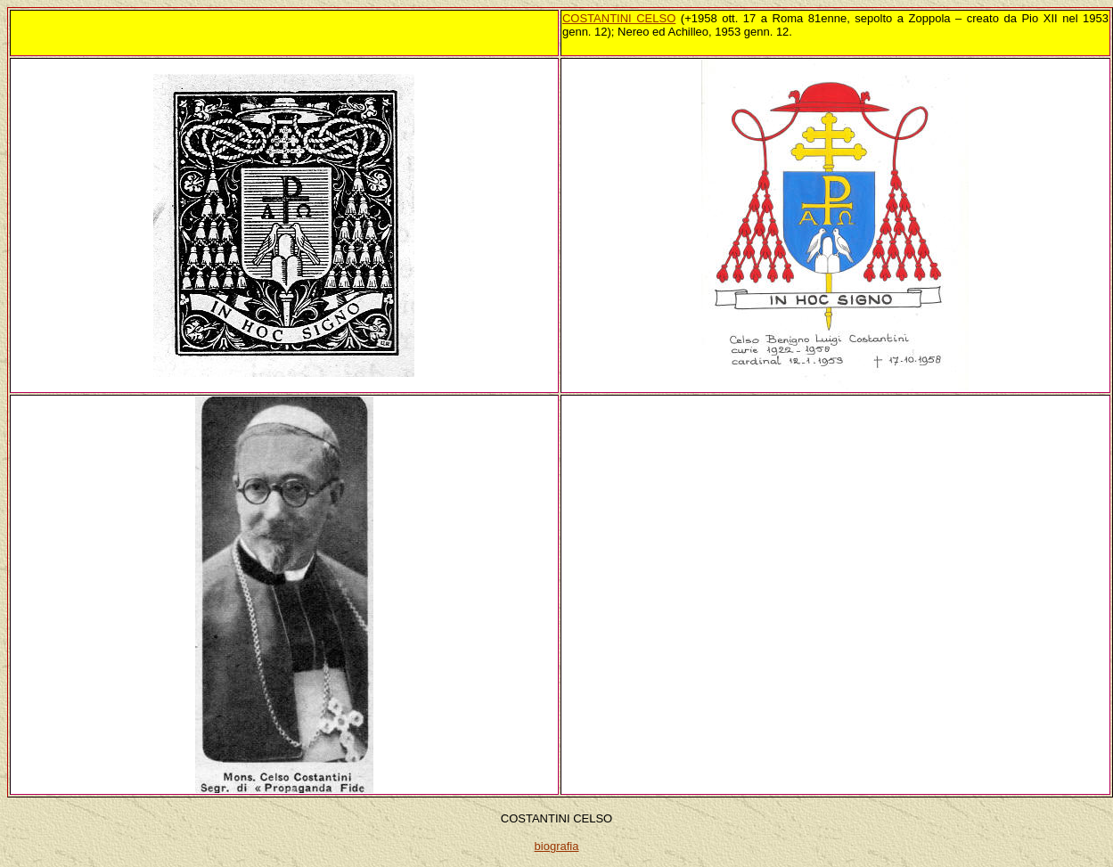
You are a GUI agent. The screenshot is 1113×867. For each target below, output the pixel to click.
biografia (557, 846)
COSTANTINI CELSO (618, 18)
